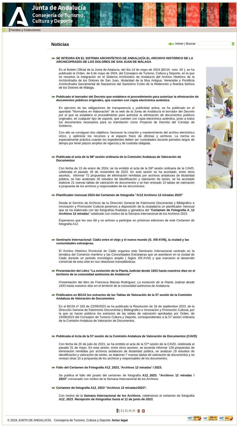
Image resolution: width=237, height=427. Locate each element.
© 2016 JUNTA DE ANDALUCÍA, (30, 420)
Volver (175, 43)
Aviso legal (120, 420)
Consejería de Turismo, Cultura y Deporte (82, 420)
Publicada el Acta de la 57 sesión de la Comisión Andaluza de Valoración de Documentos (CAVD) (126, 336)
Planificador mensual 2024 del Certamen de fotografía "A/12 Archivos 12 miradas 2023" (119, 195)
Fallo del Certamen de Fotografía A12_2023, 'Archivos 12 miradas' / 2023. (109, 367)
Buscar (191, 43)
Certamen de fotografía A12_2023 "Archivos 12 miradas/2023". (101, 388)
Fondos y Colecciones (25, 30)
